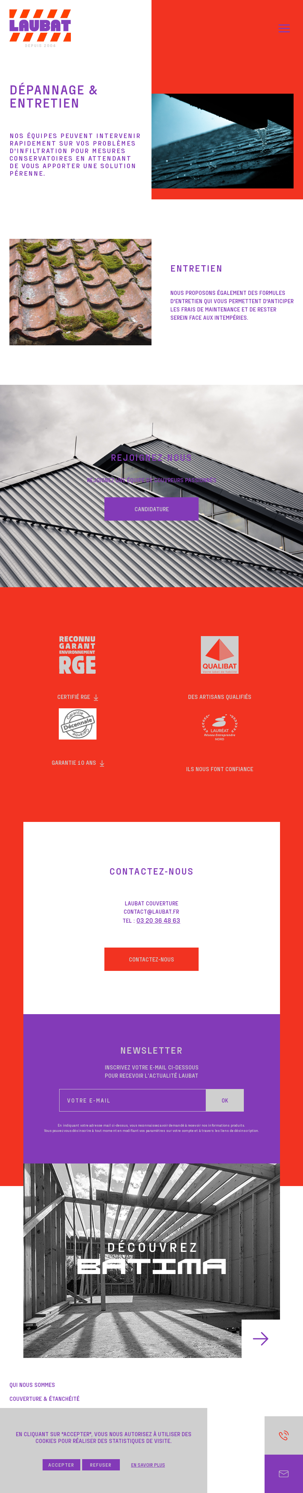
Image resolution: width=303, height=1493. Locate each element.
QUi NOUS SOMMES (32, 1384)
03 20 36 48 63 (158, 920)
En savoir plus (148, 1465)
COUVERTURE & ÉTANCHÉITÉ (44, 1398)
